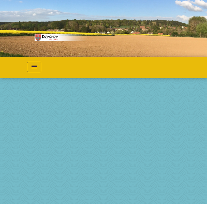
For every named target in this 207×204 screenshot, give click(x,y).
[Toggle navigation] (34, 67)
